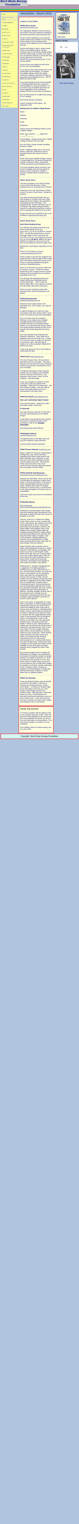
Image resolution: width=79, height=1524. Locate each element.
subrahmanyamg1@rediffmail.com (33, 475)
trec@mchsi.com (45, 449)
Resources (5, 93)
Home (4, 14)
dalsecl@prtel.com (37, 357)
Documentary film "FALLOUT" (7, 46)
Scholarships (6, 96)
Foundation (5, 60)
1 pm (30, 231)
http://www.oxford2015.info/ (35, 59)
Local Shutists (6, 73)
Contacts (5, 39)
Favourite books (7, 53)
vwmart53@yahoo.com (28, 435)
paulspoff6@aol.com (41, 397)
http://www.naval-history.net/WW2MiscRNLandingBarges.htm (35, 506)
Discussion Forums (8, 42)
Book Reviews (6, 35)
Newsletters (5, 80)
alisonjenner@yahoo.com (37, 215)
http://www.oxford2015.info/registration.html (35, 34)
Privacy (4, 89)
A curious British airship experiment (32, 444)
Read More (63, 26)
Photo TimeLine (7, 86)
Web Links (5, 106)
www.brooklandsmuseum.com (31, 253)
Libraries (5, 70)
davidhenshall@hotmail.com (30, 300)
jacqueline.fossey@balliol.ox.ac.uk (32, 77)
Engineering (6, 50)
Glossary (5, 67)
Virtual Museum (7, 103)
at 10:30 (38, 267)
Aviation (4, 26)
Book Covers (6, 32)
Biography (5, 29)
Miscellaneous (6, 76)
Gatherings (5, 63)
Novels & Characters (8, 83)
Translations (6, 99)
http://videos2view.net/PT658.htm (31, 428)
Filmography (6, 57)
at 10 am (39, 251)
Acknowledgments (8, 22)
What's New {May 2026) (7, 18)
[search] (66, 47)
